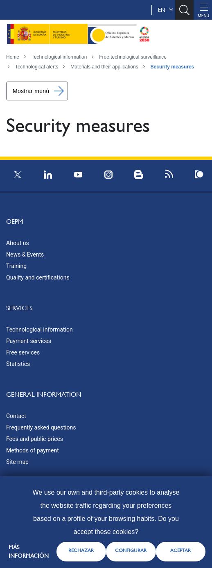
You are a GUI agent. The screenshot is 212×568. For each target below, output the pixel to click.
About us (17, 243)
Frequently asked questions (41, 427)
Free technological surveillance (133, 57)
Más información (29, 551)
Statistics (18, 364)
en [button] (165, 10)
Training (16, 266)
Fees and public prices (34, 439)
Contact (16, 416)
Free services (23, 352)
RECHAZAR (81, 550)
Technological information (59, 57)
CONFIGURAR (131, 550)
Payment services (28, 341)
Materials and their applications (104, 67)
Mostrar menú (31, 91)
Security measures (172, 67)
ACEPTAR (180, 550)
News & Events (25, 254)
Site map (17, 462)
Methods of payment (32, 450)
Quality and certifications (38, 277)
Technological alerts (36, 67)
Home (12, 57)
